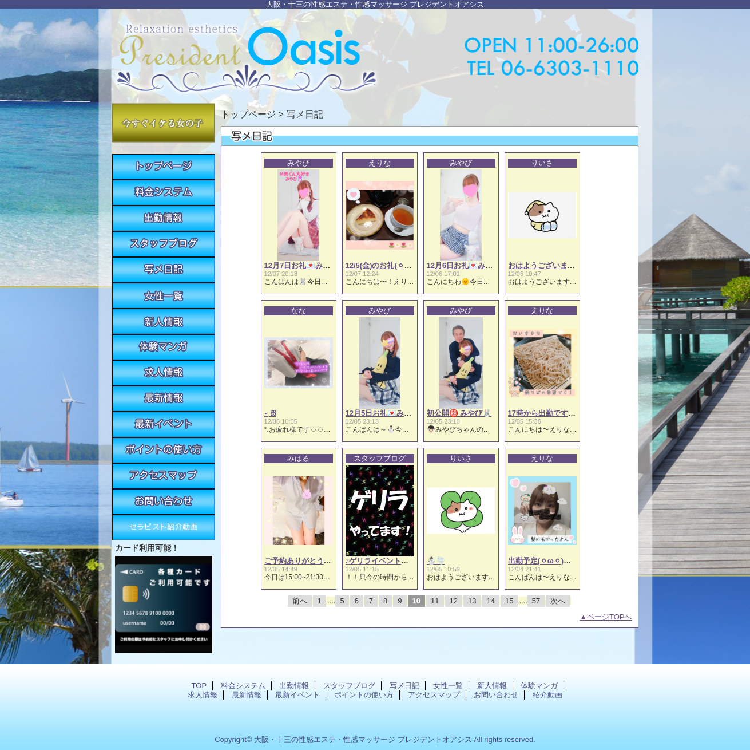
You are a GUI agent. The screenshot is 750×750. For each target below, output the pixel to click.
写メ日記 (163, 270)
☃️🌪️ (436, 560)
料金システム (163, 193)
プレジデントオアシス (375, 53)
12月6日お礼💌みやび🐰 (468, 265)
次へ (557, 601)
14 (490, 601)
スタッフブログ (163, 244)
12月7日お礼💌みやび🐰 (305, 265)
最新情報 (163, 399)
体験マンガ (163, 347)
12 (454, 601)
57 (536, 601)
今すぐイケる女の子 (163, 123)
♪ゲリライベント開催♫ (384, 560)
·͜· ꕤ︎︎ (270, 413)
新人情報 (163, 321)
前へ (299, 601)
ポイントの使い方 (163, 450)
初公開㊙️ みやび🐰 (459, 413)
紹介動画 (163, 527)
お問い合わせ (163, 502)
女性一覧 (163, 296)
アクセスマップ (163, 476)
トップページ (248, 114)
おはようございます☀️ (546, 265)
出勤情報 (163, 218)
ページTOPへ (609, 617)
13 (472, 601)
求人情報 (163, 373)
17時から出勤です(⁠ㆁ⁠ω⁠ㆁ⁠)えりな (562, 413)
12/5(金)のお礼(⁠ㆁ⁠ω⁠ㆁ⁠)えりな (394, 265)
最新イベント (163, 424)
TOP (163, 167)
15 (509, 601)
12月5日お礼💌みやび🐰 (387, 413)
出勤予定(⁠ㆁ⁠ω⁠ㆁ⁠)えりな (547, 560)
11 (435, 601)
